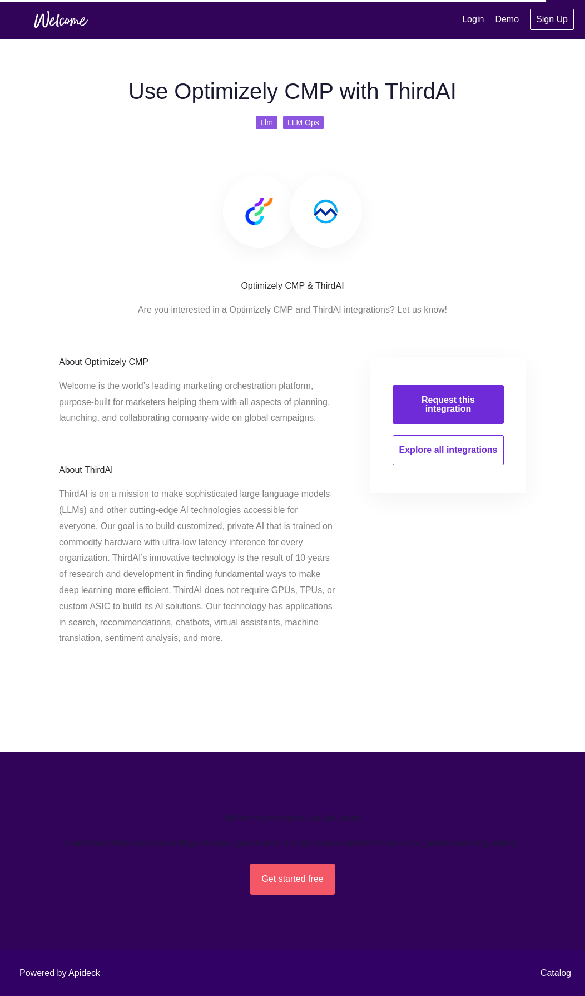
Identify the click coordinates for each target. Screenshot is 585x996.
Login (473, 19)
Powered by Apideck (59, 973)
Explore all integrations (448, 450)
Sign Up (552, 19)
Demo (507, 19)
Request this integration (448, 404)
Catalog (556, 973)
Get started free (292, 879)
